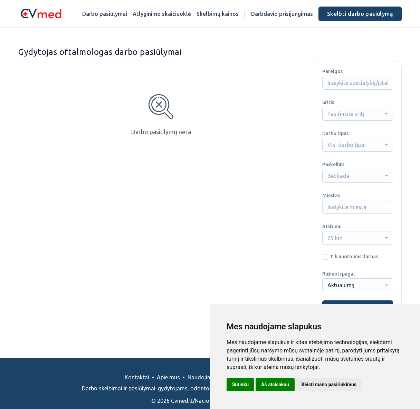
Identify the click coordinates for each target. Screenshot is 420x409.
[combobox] (357, 114)
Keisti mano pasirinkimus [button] (329, 384)
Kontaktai (137, 377)
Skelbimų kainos (218, 14)
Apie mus (168, 377)
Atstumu (332, 226)
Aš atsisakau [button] (275, 384)
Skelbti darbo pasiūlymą (360, 14)
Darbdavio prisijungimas (282, 14)
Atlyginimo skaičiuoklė (162, 14)
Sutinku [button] (240, 384)
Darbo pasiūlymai (104, 14)
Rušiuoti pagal (338, 274)
